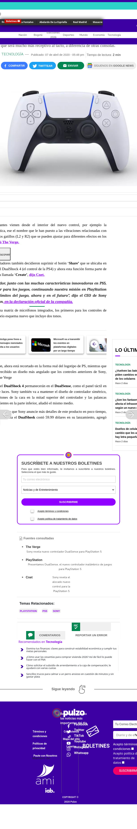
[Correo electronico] (68, 479)
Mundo (84, 35)
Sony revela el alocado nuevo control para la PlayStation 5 (61, 584)
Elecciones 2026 (53, 35)
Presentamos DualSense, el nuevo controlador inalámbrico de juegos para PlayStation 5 (70, 567)
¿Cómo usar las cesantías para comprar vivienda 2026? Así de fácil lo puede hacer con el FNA (69, 658)
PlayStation (28, 611)
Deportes (68, 35)
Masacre (97, 22)
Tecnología (114, 35)
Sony (56, 611)
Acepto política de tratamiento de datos (57, 519)
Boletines (11, 21)
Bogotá (38, 35)
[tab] (45, 635)
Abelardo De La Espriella (53, 22)
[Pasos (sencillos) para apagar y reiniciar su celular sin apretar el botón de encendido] (99, 345)
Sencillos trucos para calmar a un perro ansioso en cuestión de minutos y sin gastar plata (70, 675)
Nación (23, 35)
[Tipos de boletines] (68, 489)
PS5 (45, 611)
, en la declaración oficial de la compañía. (38, 301)
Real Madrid (80, 22)
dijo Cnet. (36, 275)
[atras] (94, 344)
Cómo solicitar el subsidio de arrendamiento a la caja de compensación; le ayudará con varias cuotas (68, 666)
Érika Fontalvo (25, 22)
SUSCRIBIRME (68, 502)
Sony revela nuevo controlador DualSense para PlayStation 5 (64, 551)
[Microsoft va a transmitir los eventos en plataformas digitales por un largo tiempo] (41, 345)
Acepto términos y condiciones (52, 511)
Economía (99, 35)
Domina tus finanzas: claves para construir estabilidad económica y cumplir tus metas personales (71, 649)
